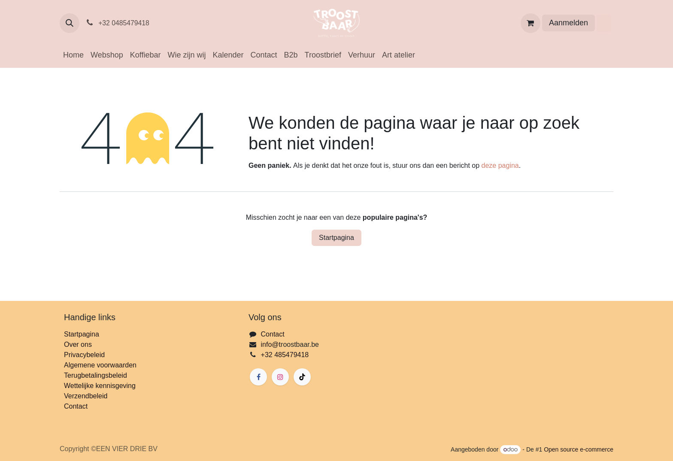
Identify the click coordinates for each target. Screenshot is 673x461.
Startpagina (336, 237)
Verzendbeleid (85, 396)
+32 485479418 (285, 354)
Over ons (78, 344)
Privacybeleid (84, 354)
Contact (76, 406)
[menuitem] (73, 55)
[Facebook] (258, 376)
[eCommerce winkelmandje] (530, 23)
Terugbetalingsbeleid (95, 375)
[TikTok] (302, 376)
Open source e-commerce (578, 449)
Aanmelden (568, 22)
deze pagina (500, 165)
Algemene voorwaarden (100, 365)
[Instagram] (280, 376)
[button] (69, 23)
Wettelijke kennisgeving (100, 385)
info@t (271, 344)
